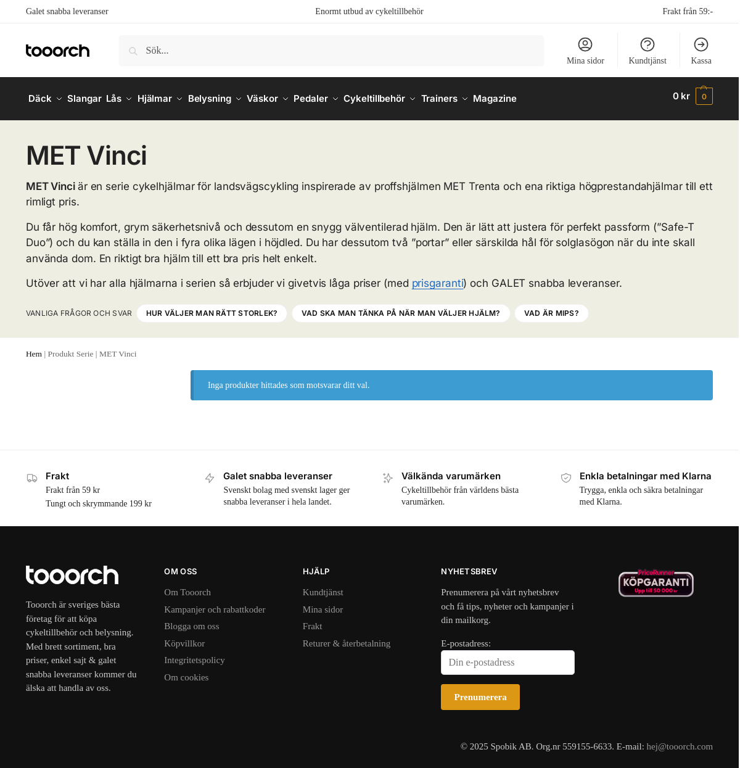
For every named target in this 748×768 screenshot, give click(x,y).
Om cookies (186, 672)
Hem (34, 348)
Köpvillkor (184, 638)
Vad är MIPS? (551, 307)
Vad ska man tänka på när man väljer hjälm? (401, 307)
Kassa (701, 50)
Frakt (313, 621)
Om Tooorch (187, 587)
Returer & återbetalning (346, 638)
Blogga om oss (191, 621)
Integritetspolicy (194, 655)
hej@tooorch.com (680, 741)
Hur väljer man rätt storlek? (212, 307)
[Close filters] (146, 372)
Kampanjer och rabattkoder (214, 604)
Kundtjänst (647, 50)
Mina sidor (585, 50)
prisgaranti (438, 277)
